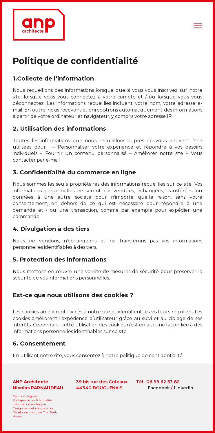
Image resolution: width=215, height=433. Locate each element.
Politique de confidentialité (75, 61)
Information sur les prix (29, 404)
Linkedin (183, 387)
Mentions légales (25, 396)
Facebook (159, 387)
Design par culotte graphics (33, 408)
